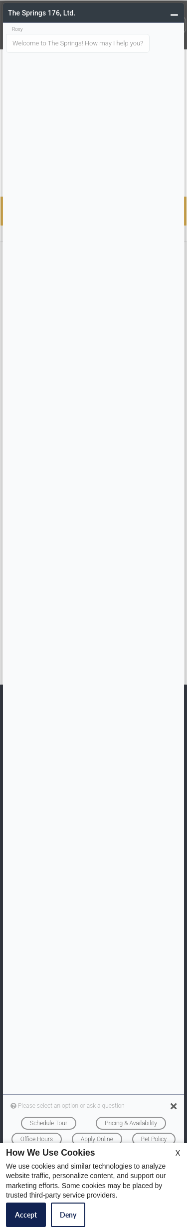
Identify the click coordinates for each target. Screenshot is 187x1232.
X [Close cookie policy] (178, 1153)
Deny (68, 1215)
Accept (26, 1215)
